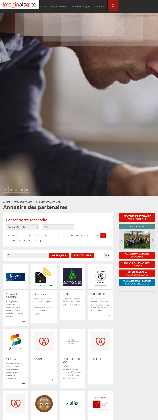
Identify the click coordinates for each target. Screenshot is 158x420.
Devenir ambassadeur (137, 264)
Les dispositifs (138, 5)
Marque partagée (99, 5)
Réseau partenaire (64, 5)
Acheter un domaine (137, 255)
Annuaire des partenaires (48, 202)
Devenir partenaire (137, 218)
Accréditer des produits (137, 282)
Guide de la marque (120, 5)
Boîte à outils (82, 5)
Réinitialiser (82, 255)
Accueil (6, 202)
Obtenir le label (137, 273)
